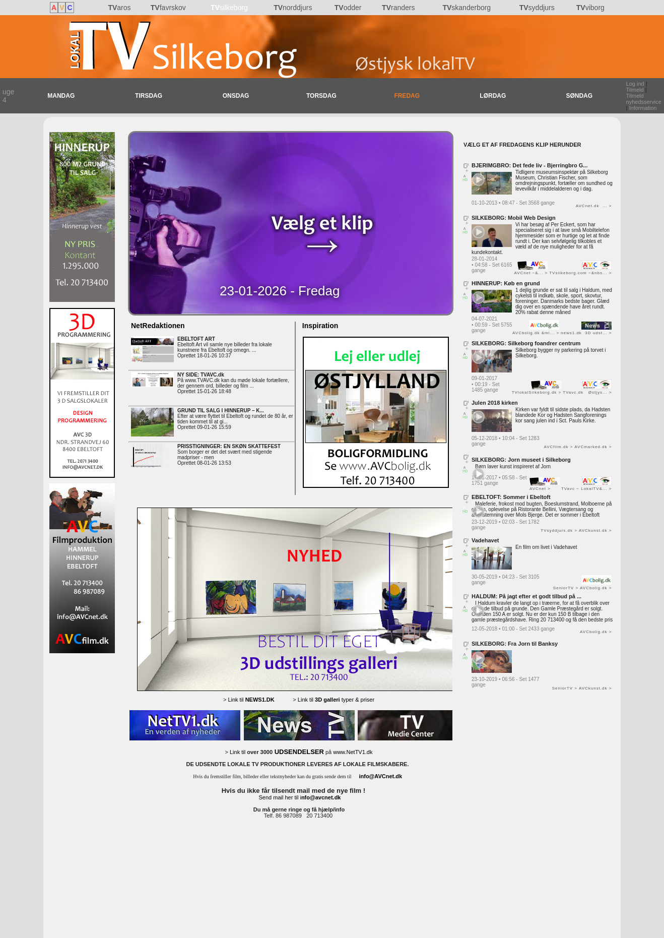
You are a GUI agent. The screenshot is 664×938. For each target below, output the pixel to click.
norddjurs (293, 8)
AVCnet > (540, 488)
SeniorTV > (565, 588)
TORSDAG (321, 95)
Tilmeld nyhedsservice (643, 99)
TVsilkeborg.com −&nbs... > (580, 273)
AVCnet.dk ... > (594, 206)
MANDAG (61, 95)
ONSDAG (236, 95)
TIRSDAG (148, 95)
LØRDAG (493, 95)
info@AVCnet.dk (380, 776)
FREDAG (407, 95)
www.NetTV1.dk (352, 752)
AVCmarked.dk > (593, 447)
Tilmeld (635, 90)
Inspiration (318, 326)
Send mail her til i (300, 797)
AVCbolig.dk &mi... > (535, 333)
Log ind (635, 84)
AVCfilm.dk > (558, 447)
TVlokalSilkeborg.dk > (537, 392)
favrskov (168, 8)
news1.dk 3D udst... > (586, 333)
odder (348, 8)
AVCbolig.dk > (596, 588)
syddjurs (537, 8)
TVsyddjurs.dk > (559, 530)
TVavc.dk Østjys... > (587, 392)
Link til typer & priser (336, 700)
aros (119, 8)
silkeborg (229, 8)
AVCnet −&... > (531, 273)
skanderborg (466, 8)
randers (398, 8)
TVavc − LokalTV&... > (586, 488)
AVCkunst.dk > (595, 530)
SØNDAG (579, 95)
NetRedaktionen (158, 326)
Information (642, 108)
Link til (251, 700)
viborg (590, 8)
